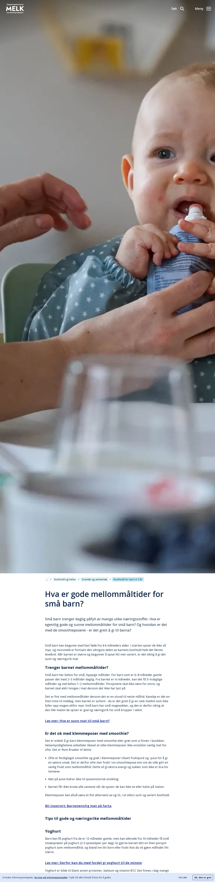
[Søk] (178, 8)
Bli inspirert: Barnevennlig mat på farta (78, 806)
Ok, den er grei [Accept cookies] (202, 877)
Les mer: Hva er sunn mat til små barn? (77, 721)
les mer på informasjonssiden (51, 877)
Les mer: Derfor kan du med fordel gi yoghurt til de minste (93, 863)
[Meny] (203, 8)
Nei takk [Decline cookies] (183, 877)
